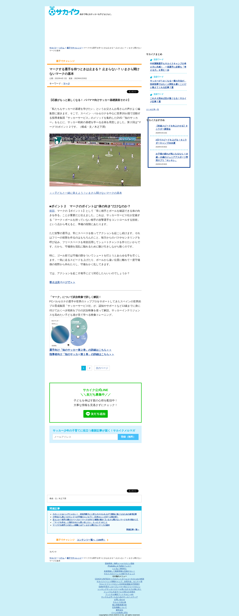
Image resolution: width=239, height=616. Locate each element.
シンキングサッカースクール (119, 589)
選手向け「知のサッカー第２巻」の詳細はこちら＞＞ (80, 349)
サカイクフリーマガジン (119, 584)
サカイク (53, 48)
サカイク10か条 (119, 602)
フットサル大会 (119, 592)
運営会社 (119, 610)
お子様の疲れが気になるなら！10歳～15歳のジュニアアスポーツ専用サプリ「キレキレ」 (172, 157)
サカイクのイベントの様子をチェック (119, 574)
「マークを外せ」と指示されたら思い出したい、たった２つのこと (80, 522)
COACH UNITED (119, 579)
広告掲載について (119, 607)
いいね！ (119, 569)
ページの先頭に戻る (119, 612)
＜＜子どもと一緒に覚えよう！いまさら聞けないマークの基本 (85, 192)
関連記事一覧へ (132, 529)
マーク (66, 83)
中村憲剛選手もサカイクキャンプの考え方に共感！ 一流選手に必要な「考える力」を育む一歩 (168, 66)
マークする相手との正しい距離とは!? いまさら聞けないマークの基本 (81, 525)
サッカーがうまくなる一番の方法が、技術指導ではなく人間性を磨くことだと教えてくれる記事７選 (168, 84)
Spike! (119, 587)
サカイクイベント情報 (119, 581)
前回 (52, 210)
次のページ (102, 368)
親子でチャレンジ (74, 48)
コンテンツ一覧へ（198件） (91, 539)
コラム (61, 48)
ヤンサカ (119, 597)
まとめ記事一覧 (152, 109)
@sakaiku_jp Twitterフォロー (119, 566)
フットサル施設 (119, 594)
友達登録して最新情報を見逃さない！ (119, 571)
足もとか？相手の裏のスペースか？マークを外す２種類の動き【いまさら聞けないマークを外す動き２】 (96, 520)
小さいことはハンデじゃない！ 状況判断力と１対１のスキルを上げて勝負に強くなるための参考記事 (95, 514)
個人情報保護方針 (119, 605)
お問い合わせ (119, 600)
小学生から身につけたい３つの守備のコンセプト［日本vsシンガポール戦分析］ (86, 517)
